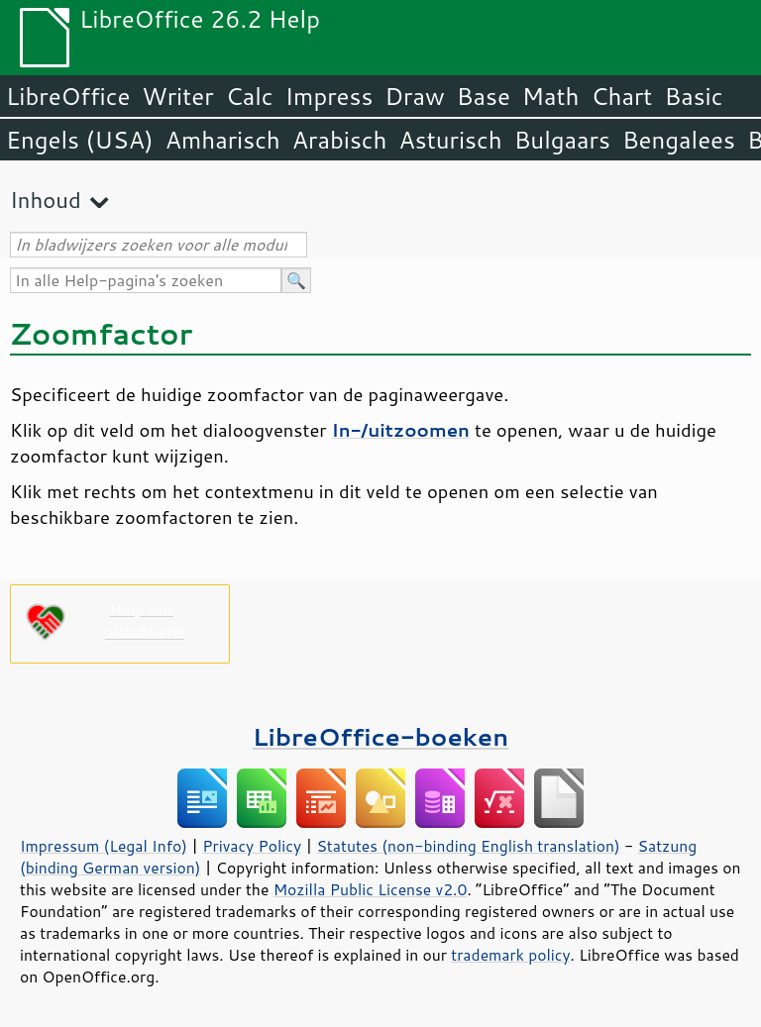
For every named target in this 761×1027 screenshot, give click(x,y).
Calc (249, 96)
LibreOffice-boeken (380, 736)
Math (551, 96)
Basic (693, 96)
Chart (621, 96)
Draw (414, 96)
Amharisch (222, 139)
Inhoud (45, 199)
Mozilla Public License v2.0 (370, 889)
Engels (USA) (80, 139)
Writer (177, 96)
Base (483, 96)
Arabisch (339, 139)
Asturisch (450, 139)
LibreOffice (68, 96)
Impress (329, 96)
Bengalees (678, 139)
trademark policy (510, 955)
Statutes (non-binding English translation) (467, 846)
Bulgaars (562, 139)
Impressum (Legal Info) (103, 846)
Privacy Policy (251, 846)
